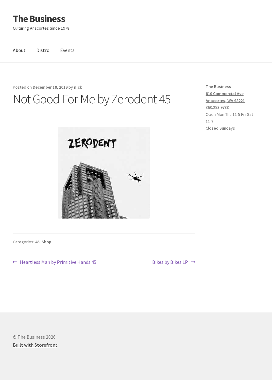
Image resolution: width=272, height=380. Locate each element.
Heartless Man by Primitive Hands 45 (58, 262)
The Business (39, 19)
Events (67, 50)
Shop (46, 242)
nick (78, 87)
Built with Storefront (35, 345)
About (19, 50)
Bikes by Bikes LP (170, 262)
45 (37, 242)
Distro (43, 50)
